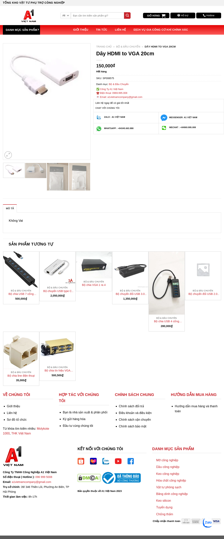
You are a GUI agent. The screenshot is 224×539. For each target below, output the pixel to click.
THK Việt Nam (21, 433)
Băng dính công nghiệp (172, 494)
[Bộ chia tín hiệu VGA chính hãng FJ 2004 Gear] (57, 348)
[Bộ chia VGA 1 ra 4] (94, 265)
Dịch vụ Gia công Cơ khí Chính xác (160, 29)
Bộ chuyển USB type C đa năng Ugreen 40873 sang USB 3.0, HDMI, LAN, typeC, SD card (57, 291)
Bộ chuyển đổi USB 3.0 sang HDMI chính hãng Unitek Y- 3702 (130, 294)
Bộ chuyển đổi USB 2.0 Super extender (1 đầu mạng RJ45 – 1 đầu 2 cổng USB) (203, 294)
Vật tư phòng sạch (168, 487)
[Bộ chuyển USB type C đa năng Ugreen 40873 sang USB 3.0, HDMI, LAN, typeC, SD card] (57, 268)
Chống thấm (164, 514)
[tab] (10, 208)
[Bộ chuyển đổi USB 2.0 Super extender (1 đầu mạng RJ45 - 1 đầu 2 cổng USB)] (203, 269)
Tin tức (101, 29)
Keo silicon (163, 500)
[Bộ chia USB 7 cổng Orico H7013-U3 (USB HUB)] (21, 269)
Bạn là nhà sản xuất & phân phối (85, 412)
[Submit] (127, 15)
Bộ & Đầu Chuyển (128, 46)
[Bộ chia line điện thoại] (21, 350)
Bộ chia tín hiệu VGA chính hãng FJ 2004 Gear (57, 370)
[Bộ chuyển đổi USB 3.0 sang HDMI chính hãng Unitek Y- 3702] (130, 269)
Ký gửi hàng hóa (74, 419)
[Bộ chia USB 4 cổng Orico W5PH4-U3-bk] (167, 283)
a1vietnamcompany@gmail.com (31, 481)
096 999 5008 (43, 476)
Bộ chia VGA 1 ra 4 (93, 284)
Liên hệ (120, 29)
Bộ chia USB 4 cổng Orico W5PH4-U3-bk (166, 321)
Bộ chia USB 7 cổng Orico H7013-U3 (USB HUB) (21, 294)
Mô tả (10, 208)
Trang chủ (104, 46)
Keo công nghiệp (167, 473)
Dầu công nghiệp (167, 467)
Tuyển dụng (164, 507)
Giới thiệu (80, 29)
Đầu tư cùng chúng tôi (78, 425)
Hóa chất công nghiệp (171, 480)
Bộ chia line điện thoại (21, 375)
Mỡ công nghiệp (167, 460)
